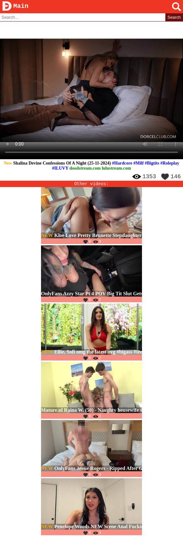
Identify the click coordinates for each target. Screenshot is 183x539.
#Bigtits (152, 163)
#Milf (138, 163)
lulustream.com (116, 168)
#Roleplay (169, 163)
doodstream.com (85, 168)
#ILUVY (60, 168)
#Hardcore (122, 163)
